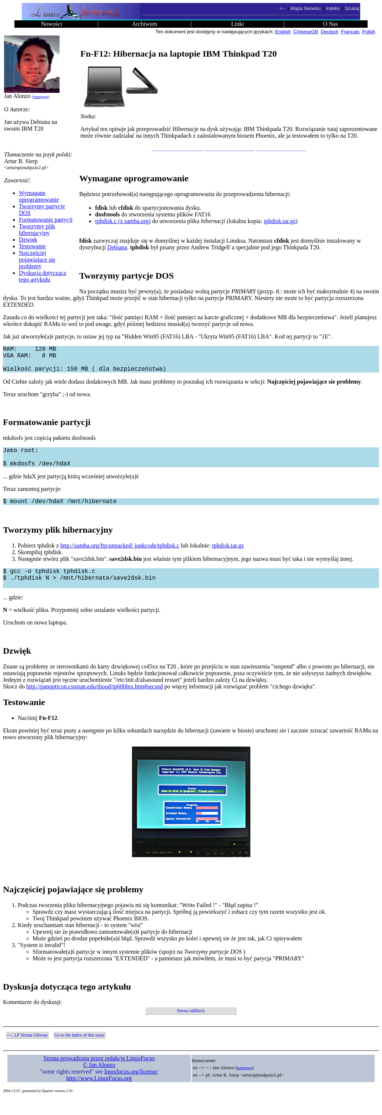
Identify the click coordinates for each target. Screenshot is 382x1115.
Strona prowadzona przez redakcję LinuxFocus (99, 1074)
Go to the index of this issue (79, 1051)
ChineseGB (306, 31)
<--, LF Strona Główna (27, 1051)
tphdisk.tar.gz (279, 221)
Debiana (117, 247)
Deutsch (329, 31)
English (283, 31)
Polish (368, 31)
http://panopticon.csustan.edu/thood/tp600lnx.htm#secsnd (94, 703)
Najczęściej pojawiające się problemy (37, 259)
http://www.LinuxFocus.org (99, 1094)
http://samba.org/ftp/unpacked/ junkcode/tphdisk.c (119, 557)
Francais (350, 31)
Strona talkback (191, 1027)
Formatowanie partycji (45, 219)
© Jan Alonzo (99, 1081)
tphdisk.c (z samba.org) (123, 221)
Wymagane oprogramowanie (39, 196)
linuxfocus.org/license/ (131, 1088)
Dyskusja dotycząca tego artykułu (42, 276)
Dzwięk (28, 239)
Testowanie (32, 246)
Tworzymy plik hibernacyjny (37, 229)
